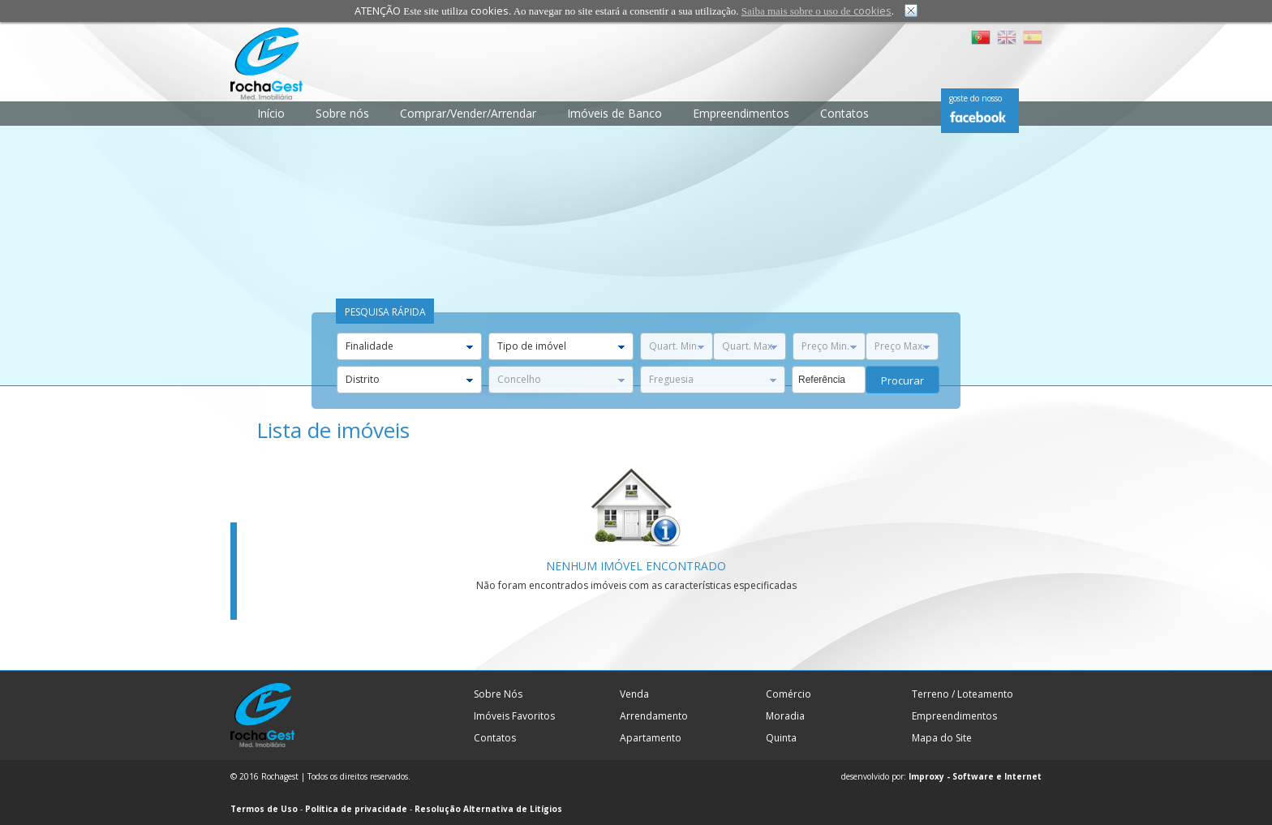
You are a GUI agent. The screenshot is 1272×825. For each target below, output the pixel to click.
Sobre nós (342, 113)
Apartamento (650, 738)
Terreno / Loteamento (962, 694)
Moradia (785, 716)
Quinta (781, 738)
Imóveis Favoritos (514, 716)
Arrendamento (654, 716)
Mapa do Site (942, 738)
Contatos (844, 113)
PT (981, 37)
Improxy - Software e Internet (975, 776)
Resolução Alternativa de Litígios (488, 808)
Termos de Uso (264, 808)
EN (1006, 37)
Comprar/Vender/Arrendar (468, 113)
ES (1032, 37)
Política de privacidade (356, 808)
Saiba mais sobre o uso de (816, 11)
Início (271, 113)
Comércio (788, 694)
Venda (634, 694)
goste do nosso (975, 98)
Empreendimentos (741, 113)
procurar (902, 380)
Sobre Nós (498, 694)
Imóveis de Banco (614, 113)
